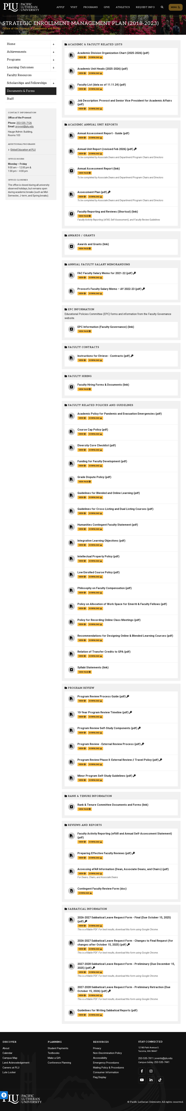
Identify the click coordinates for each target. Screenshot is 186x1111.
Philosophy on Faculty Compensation (101, 588)
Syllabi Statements (89, 667)
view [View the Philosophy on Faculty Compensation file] (82, 593)
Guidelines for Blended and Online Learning (105, 493)
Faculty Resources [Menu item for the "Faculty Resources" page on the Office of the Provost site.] (19, 75)
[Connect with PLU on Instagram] (150, 1070)
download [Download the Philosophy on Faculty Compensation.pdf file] (95, 593)
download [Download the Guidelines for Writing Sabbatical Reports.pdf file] (95, 1015)
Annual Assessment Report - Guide (99, 133)
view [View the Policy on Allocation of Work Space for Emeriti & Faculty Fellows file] (82, 608)
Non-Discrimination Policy (107, 1053)
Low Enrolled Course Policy (95, 572)
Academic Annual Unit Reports (91, 124)
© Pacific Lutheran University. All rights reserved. (155, 1101)
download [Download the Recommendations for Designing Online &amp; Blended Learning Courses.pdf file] (95, 640)
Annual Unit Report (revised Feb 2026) (101, 149)
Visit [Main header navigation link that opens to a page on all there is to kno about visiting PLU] (73, 7)
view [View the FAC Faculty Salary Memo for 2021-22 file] (82, 277)
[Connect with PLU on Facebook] (142, 1070)
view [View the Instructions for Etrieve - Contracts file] (82, 360)
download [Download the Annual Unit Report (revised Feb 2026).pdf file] (95, 154)
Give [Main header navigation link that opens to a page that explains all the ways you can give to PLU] (107, 7)
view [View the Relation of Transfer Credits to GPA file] (82, 656)
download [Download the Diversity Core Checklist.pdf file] (95, 450)
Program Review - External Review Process (105, 744)
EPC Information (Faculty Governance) (102, 327)
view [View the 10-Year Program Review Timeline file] (82, 717)
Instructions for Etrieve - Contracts (100, 356)
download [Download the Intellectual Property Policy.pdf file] (95, 561)
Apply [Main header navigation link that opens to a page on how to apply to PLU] (60, 7)
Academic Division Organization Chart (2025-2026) (109, 53)
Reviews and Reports (83, 825)
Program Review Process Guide (98, 696)
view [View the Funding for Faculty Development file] (82, 466)
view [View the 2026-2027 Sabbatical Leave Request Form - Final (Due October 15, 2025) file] (82, 926)
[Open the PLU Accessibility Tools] (4, 1095)
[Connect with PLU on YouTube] (142, 1079)
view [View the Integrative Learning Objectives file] (82, 545)
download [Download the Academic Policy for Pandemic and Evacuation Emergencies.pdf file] (95, 418)
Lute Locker (9, 1072)
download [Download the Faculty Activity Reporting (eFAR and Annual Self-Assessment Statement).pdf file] (95, 842)
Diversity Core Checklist (93, 445)
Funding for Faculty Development (98, 461)
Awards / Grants (80, 235)
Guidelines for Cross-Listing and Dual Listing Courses (111, 509)
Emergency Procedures (106, 1062)
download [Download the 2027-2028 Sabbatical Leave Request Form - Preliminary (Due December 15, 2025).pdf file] (95, 972)
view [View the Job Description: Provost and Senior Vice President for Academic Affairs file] (82, 109)
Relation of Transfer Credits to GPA (100, 651)
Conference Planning (59, 1062)
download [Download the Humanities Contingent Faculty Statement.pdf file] (95, 529)
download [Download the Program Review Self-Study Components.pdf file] (95, 733)
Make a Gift (54, 1057)
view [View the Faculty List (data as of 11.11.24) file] (82, 89)
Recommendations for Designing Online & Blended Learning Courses (121, 635)
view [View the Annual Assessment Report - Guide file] (82, 138)
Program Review (79, 688)
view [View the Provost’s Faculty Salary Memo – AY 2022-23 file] (82, 293)
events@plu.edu (161, 1058)
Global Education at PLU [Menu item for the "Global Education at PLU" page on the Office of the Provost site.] (23, 149)
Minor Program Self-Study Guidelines (101, 775)
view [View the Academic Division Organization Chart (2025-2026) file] (82, 57)
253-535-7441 (160, 1061)
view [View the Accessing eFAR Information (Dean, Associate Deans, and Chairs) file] (82, 873)
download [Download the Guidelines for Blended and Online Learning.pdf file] (95, 497)
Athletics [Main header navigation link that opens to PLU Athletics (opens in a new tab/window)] (123, 7)
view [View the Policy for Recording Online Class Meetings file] (82, 624)
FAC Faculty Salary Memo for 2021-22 (101, 273)
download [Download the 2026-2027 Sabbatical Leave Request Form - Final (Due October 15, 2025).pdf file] (95, 926)
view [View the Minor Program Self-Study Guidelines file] (82, 780)
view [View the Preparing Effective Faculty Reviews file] (82, 858)
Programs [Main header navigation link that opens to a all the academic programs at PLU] (90, 7)
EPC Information (79, 309)
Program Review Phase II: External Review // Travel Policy (114, 759)
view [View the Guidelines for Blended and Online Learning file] (82, 497)
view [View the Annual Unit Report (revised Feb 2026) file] (82, 154)
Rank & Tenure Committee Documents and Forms (109, 804)
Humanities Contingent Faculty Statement (104, 524)
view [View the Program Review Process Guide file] (82, 701)
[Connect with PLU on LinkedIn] (150, 1079)
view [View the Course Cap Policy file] (82, 434)
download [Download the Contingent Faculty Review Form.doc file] (85, 893)
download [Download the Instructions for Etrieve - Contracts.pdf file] (95, 360)
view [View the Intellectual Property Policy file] (82, 561)
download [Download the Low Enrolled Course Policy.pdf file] (95, 577)
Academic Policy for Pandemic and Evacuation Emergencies (116, 413)
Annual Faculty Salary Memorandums (97, 264)
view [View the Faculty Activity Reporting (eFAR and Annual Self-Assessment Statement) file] (82, 842)
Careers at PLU (11, 1067)
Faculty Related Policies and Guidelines (99, 405)
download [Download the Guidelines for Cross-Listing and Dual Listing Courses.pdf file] (95, 513)
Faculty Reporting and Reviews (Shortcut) (104, 211)
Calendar (7, 1053)
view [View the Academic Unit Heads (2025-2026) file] (82, 73)
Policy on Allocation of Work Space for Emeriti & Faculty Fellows (118, 604)
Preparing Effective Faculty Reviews (101, 853)
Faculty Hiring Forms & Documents (99, 384)
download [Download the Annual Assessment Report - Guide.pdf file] (95, 138)
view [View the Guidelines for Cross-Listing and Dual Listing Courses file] (82, 513)
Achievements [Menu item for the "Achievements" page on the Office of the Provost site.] (16, 52)
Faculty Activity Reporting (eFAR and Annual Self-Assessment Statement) (124, 833)
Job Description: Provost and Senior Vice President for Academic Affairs (124, 100)
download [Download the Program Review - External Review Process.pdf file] (95, 748)
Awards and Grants (89, 244)
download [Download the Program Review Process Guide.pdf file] (95, 701)
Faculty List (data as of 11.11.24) (98, 84)
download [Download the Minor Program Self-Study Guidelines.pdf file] (95, 780)
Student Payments (58, 1048)
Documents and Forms (47, 28)
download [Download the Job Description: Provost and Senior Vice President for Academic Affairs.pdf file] (95, 109)
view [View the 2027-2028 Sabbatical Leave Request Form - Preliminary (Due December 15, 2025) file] (82, 972)
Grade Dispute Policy (90, 477)
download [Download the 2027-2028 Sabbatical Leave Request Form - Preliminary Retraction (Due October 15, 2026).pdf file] (95, 995)
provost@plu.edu (24, 126)
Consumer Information (106, 1072)
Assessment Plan (88, 192)
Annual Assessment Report (95, 168)
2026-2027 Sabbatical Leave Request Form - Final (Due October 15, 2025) (124, 917)
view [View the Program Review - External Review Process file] (82, 748)
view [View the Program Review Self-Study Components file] (82, 733)
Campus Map (10, 1057)
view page (85, 173)
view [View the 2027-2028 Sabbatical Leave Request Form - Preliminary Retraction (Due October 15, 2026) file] (82, 995)
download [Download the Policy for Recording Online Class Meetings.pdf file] (95, 624)
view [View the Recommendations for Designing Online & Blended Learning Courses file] (82, 640)
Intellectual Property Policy (94, 556)
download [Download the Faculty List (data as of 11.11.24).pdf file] (95, 89)
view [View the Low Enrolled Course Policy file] (82, 577)
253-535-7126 (24, 123)
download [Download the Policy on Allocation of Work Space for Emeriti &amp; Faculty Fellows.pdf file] (95, 608)
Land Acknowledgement (16, 1062)
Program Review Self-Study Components (103, 728)
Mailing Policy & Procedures (108, 1067)
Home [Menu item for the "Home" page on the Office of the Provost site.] (11, 44)
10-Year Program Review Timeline (99, 712)
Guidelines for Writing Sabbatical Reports (103, 1010)
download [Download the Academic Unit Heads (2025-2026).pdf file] (95, 73)
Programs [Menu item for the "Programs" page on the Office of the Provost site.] (14, 59)
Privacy (97, 1048)
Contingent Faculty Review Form (98, 888)
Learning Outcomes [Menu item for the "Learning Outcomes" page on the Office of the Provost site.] (20, 67)
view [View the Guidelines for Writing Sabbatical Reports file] (82, 1015)
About (6, 1048)
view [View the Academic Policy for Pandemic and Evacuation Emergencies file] (82, 418)
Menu (175, 7)
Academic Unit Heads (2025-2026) (99, 68)
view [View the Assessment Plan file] (82, 197)
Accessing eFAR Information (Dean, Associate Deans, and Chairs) (119, 869)
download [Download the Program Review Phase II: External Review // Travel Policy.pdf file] (95, 764)
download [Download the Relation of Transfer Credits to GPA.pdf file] (95, 656)
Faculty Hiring (78, 376)
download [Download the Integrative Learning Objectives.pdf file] (95, 545)
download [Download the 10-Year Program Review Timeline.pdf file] (95, 717)
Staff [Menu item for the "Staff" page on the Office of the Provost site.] (10, 99)
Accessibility (100, 1057)
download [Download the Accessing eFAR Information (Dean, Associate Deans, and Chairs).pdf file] (95, 873)
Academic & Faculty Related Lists (93, 44)
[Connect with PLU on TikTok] (159, 1079)
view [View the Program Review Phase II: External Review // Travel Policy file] (82, 764)
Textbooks (53, 1053)
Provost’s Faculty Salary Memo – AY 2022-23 (106, 289)
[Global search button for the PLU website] (162, 7)
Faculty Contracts (82, 347)
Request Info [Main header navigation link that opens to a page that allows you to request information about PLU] (145, 7)
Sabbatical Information (86, 909)
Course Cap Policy (89, 429)
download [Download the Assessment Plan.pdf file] (95, 197)
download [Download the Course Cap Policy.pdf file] (95, 434)
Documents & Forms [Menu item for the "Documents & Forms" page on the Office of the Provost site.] (21, 91)
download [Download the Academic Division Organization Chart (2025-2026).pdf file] (95, 57)
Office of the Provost (16, 28)
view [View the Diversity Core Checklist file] (82, 450)
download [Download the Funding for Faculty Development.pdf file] (95, 466)
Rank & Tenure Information (88, 796)
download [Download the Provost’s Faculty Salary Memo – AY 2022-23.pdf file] (95, 293)
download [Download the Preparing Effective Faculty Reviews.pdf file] (95, 858)
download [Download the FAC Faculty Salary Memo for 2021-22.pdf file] (95, 277)
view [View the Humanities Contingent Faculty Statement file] (82, 529)
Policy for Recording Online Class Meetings (105, 620)
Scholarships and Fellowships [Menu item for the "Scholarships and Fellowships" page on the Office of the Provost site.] (27, 83)
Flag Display (99, 1077)
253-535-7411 (145, 1058)
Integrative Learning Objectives (97, 540)
